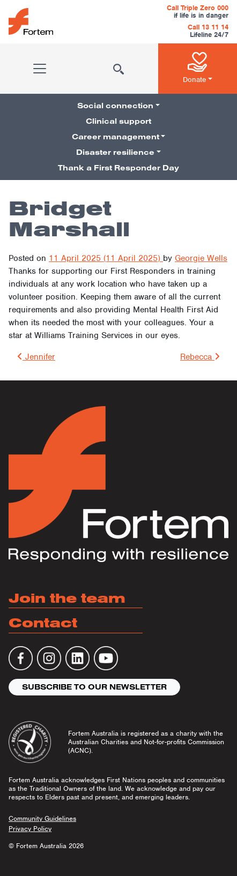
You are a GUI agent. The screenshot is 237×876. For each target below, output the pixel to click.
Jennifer (36, 356)
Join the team (67, 597)
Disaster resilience (115, 152)
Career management (115, 136)
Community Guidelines (42, 818)
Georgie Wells (201, 258)
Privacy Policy (30, 828)
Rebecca (200, 356)
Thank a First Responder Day (118, 168)
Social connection (115, 105)
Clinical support (118, 121)
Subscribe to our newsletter (94, 687)
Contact (43, 622)
